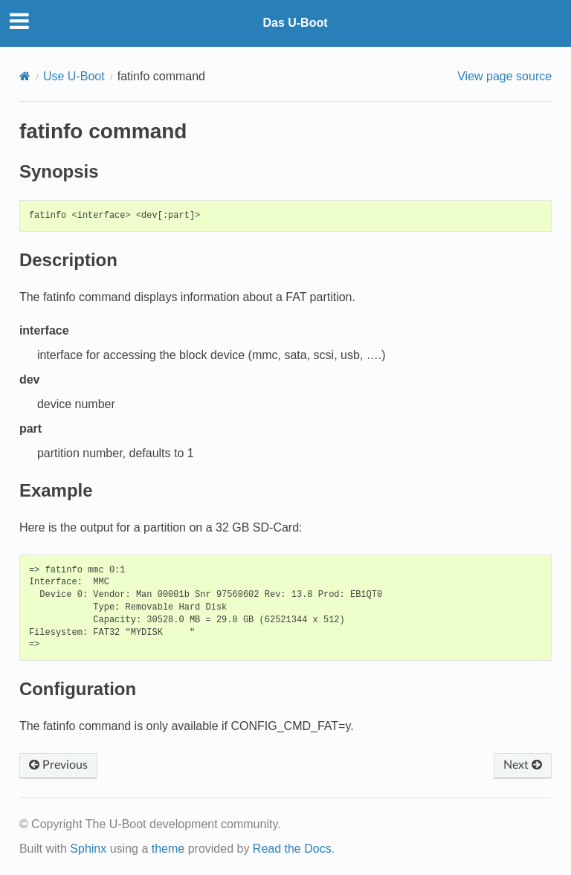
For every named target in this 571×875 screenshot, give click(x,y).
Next (522, 765)
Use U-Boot (74, 76)
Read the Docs (292, 848)
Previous (58, 765)
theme (168, 848)
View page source (504, 76)
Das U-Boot (294, 22)
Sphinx (88, 848)
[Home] (24, 76)
